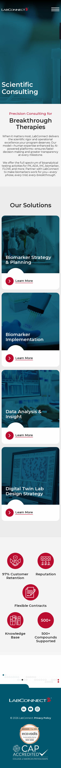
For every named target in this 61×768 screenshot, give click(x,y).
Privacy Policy (42, 718)
